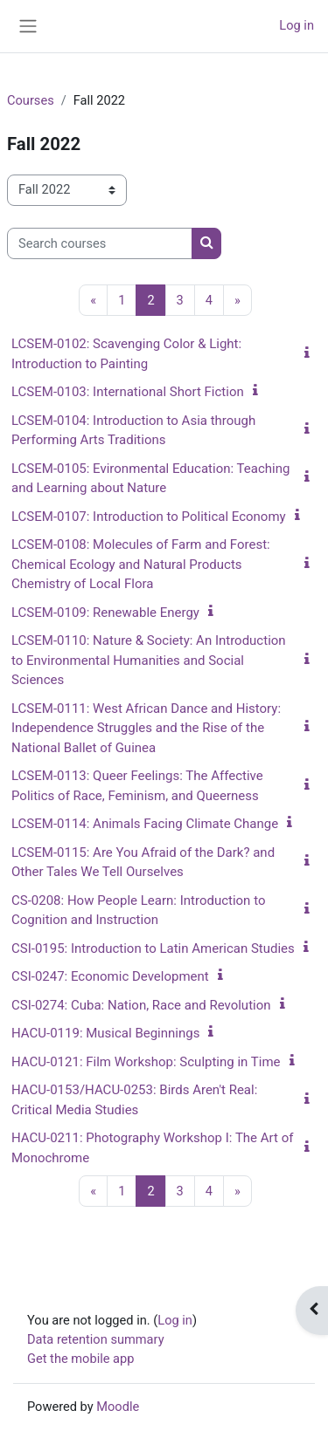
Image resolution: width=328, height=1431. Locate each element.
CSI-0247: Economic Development (110, 976)
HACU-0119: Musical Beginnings (105, 1033)
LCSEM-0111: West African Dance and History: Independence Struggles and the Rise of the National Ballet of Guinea (146, 728)
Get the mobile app (80, 1358)
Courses (30, 100)
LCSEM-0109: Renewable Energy (105, 612)
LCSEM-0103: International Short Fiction (127, 392)
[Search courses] (99, 243)
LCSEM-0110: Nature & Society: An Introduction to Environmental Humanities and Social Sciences (148, 660)
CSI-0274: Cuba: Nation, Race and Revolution (141, 1005)
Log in (296, 25)
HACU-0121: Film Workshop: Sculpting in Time (146, 1062)
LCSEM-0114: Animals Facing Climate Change (144, 824)
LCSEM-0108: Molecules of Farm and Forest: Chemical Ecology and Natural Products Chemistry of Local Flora (140, 564)
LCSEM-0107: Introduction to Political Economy (148, 516)
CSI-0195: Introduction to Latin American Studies (153, 948)
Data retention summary (95, 1339)
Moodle (117, 1406)
